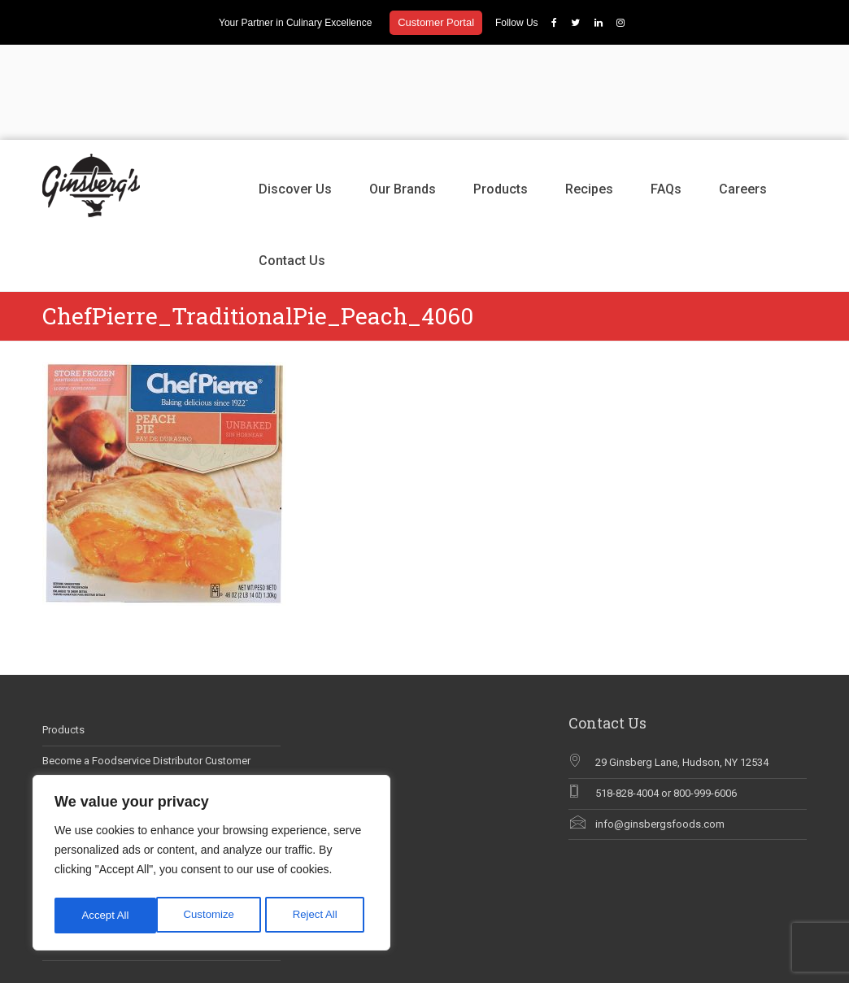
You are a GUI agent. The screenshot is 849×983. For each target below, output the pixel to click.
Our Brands (402, 94)
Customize (106, 915)
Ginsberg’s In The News (97, 727)
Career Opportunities (90, 696)
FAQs (666, 94)
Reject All (213, 915)
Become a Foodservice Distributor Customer (146, 665)
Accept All (318, 915)
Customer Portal (436, 22)
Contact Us (292, 165)
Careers (743, 94)
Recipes (589, 94)
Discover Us (295, 94)
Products (500, 94)
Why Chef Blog (76, 757)
